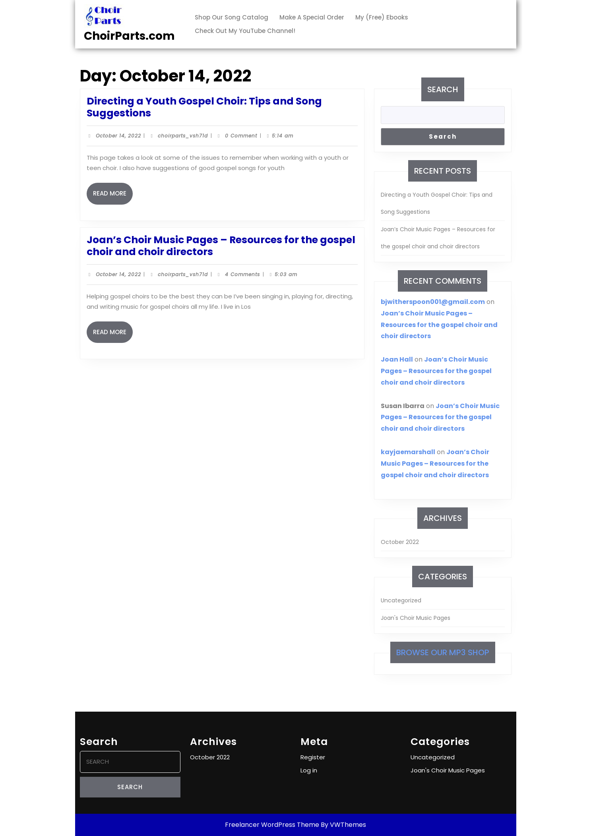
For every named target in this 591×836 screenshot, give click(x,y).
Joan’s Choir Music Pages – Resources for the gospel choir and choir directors (221, 246)
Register (312, 757)
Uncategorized (401, 600)
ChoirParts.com (129, 36)
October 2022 (400, 542)
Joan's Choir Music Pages (415, 618)
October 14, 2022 (118, 135)
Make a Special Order (311, 17)
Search (442, 89)
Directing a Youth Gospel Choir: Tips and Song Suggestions (204, 107)
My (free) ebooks (381, 17)
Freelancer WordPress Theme (272, 824)
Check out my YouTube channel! (245, 31)
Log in (308, 770)
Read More (113, 197)
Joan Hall (397, 359)
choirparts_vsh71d (183, 135)
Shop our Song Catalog (231, 17)
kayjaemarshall (408, 452)
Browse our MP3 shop (442, 652)
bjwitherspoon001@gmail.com (433, 301)
